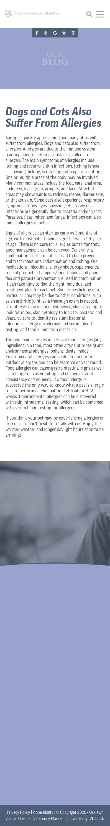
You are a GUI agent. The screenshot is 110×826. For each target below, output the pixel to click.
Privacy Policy (18, 813)
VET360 (96, 819)
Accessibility (43, 813)
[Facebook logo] (36, 32)
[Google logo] (55, 32)
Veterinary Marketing (50, 819)
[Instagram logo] (73, 32)
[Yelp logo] (46, 32)
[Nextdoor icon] (64, 32)
